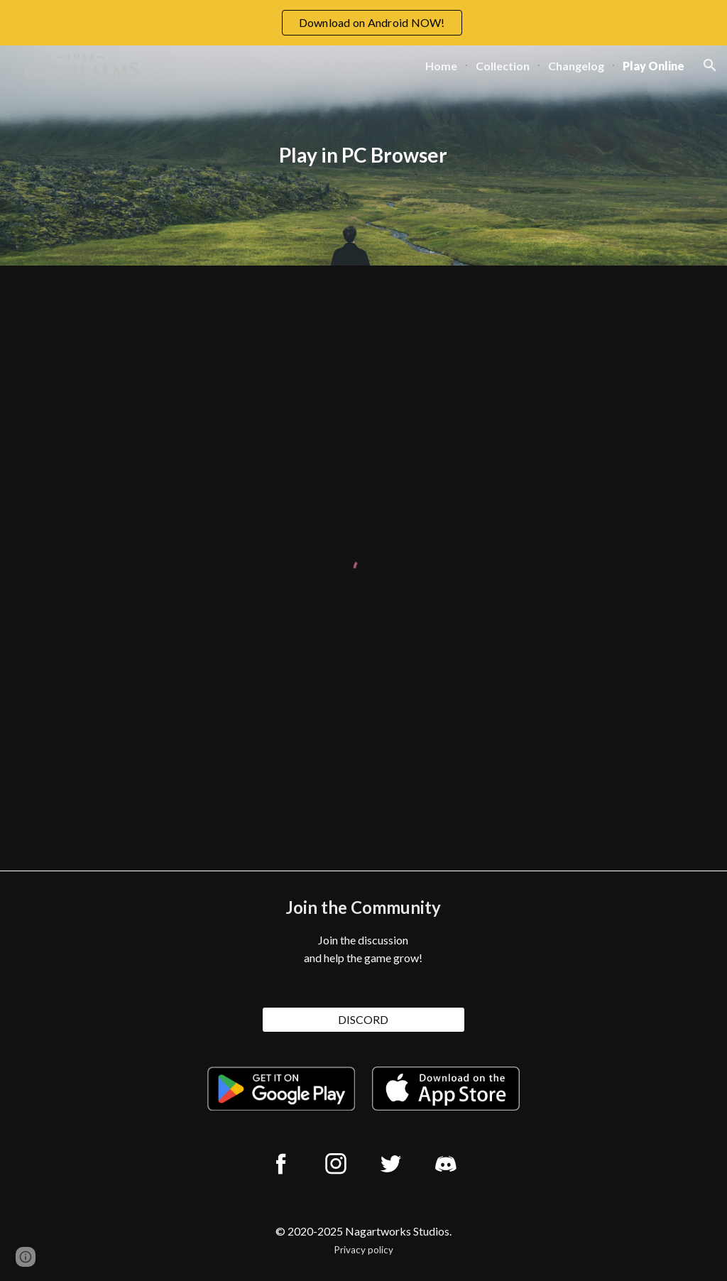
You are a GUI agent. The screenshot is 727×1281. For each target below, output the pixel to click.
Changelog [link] (576, 65)
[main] (363, 155)
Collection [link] (503, 65)
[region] (363, 22)
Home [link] (441, 65)
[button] (710, 65)
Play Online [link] (653, 65)
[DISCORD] (363, 1020)
